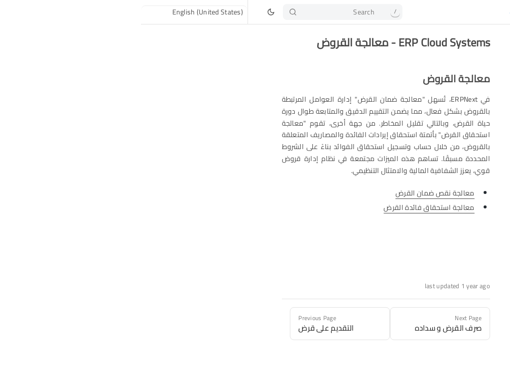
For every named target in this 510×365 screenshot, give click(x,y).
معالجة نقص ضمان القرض (294, 192)
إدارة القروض (461, 109)
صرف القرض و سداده (450, 154)
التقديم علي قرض (455, 124)
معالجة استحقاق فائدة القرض (288, 207)
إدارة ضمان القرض (454, 169)
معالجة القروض (458, 139)
